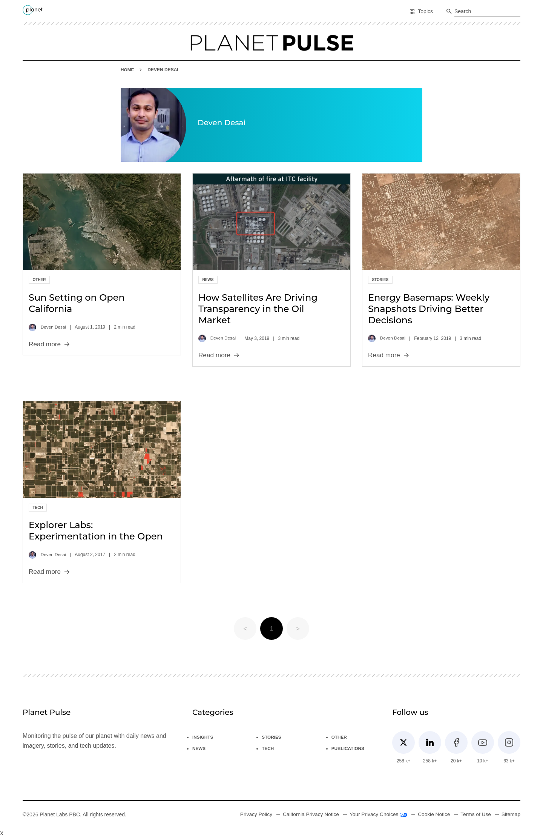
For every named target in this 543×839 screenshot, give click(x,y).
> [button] (297, 628)
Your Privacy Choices (376, 814)
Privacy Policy (251, 814)
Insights (203, 737)
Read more (50, 344)
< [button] (245, 628)
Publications (348, 748)
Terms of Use (474, 814)
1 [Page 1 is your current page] (271, 628)
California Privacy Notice (307, 814)
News (207, 280)
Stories (380, 280)
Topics (421, 11)
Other (39, 280)
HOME (127, 69)
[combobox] (487, 11)
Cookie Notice (432, 814)
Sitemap (510, 814)
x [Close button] (1, 833)
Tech (38, 508)
